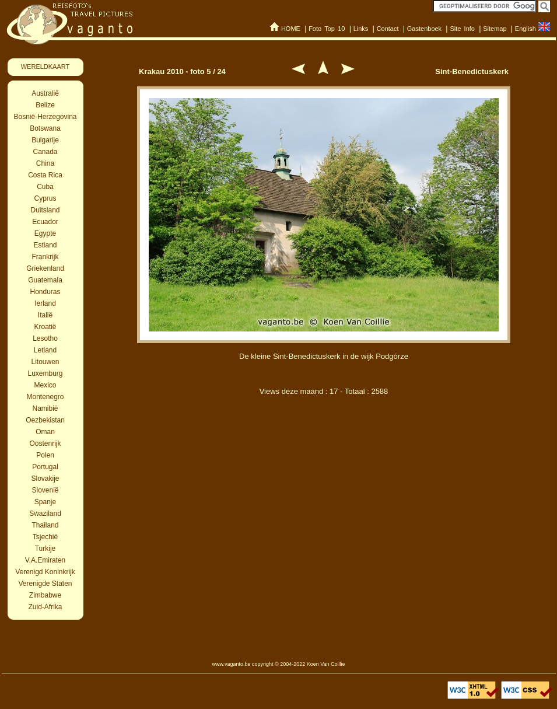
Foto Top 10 (327, 28)
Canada (45, 152)
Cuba (45, 187)
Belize (45, 105)
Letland (45, 350)
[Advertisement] (324, 530)
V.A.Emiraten (45, 560)
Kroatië (45, 327)
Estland (45, 245)
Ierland (45, 303)
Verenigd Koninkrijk (45, 572)
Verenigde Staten (45, 583)
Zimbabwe (45, 595)
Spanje (45, 502)
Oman (45, 432)
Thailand (44, 525)
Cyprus (45, 198)
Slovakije (45, 478)
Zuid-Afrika (45, 607)
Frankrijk (44, 257)
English (525, 28)
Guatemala (45, 280)
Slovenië (44, 490)
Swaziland (45, 513)
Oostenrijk (45, 443)
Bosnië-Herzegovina (44, 117)
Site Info (462, 28)
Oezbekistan (45, 420)
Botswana (45, 128)
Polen (45, 455)
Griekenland (45, 268)
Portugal (45, 467)
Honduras (45, 292)
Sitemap (494, 28)
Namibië (45, 408)
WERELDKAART (45, 66)
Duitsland (44, 210)
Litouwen (45, 362)
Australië (45, 93)
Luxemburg (44, 373)
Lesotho (45, 338)
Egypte (45, 233)
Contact (388, 28)
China (45, 163)
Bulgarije (45, 140)
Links (361, 28)
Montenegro (45, 397)
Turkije (45, 548)
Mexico (45, 385)
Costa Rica (45, 175)
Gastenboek (424, 28)
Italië (45, 315)
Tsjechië (45, 537)
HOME (290, 28)
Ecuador (45, 222)
